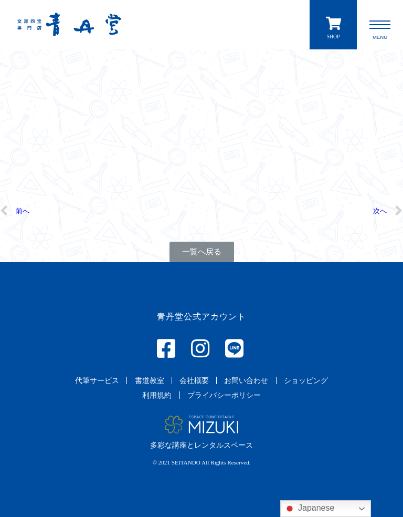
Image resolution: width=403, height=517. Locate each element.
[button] (201, 252)
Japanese (309, 508)
